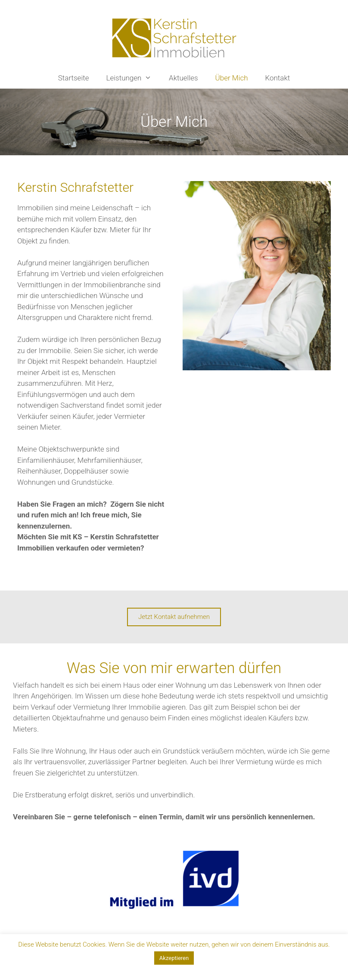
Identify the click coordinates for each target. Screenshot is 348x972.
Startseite (73, 78)
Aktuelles (183, 78)
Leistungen (133, 78)
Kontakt (277, 78)
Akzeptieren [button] (174, 958)
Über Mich (231, 78)
